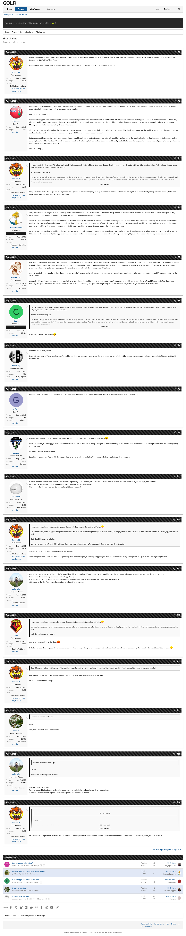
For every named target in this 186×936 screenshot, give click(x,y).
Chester (23, 420)
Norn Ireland (21, 507)
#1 (179, 52)
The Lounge (35, 866)
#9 (179, 432)
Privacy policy (159, 924)
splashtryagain (17, 899)
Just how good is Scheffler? (22, 863)
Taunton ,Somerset (19, 603)
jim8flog (15, 874)
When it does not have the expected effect (28, 871)
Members (51, 9)
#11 (178, 520)
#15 (178, 710)
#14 (178, 661)
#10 (178, 476)
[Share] (175, 52)
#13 (178, 615)
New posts (8, 15)
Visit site (15, 132)
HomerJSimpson (169, 874)
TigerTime (15, 866)
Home (9, 9)
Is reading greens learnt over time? (25, 880)
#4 (179, 207)
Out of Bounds (34, 891)
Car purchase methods (20, 896)
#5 (179, 257)
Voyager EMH (170, 866)
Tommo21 (8, 42)
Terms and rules (146, 924)
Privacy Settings (146, 926)
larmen (173, 899)
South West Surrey (19, 649)
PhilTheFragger (170, 891)
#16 (178, 754)
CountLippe (171, 882)
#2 (179, 101)
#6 (179, 301)
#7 (179, 345)
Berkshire (22, 288)
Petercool (15, 882)
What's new (35, 9)
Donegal (23, 464)
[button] (42, 9)
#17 (178, 802)
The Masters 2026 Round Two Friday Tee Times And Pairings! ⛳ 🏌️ (31, 23)
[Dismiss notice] (180, 21)
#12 (178, 569)
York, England (21, 377)
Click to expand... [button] (105, 184)
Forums (21, 9)
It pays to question (19, 888)
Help (167, 924)
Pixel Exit (118, 933)
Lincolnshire (21, 741)
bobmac (15, 891)
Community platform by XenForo (85, 933)
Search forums (21, 15)
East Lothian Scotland (18, 86)
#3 (179, 158)
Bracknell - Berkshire (18, 245)
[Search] (179, 9)
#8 (179, 389)
